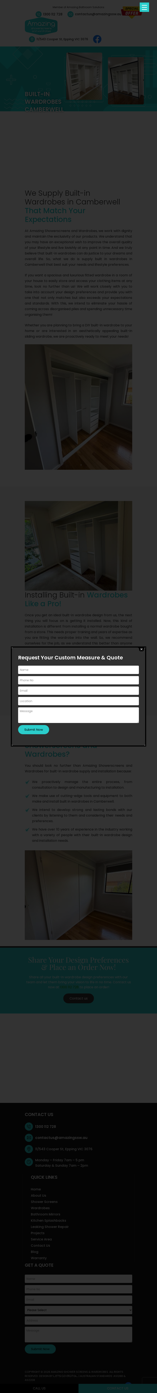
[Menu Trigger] (144, 7)
